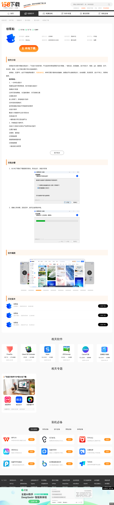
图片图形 (27, 20)
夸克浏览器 (106, 8)
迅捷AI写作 (53, 450)
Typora (33, 483)
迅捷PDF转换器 (16, 462)
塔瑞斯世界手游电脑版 (47, 483)
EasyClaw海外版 (67, 483)
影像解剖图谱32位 (25, 487)
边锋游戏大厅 (35, 480)
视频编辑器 (40, 72)
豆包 (96, 8)
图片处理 (36, 20)
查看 (31, 439)
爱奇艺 (100, 8)
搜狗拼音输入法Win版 (26, 483)
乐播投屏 (90, 450)
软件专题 (66, 13)
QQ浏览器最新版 (78, 480)
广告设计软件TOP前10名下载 (15, 377)
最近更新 (85, 14)
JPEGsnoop (66, 354)
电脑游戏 (48, 13)
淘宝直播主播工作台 (100, 483)
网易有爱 (107, 480)
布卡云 (12, 483)
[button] (24, 290)
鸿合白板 (65, 487)
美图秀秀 (8, 404)
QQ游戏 (83, 8)
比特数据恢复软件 (55, 462)
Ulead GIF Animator (28, 354)
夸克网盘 (44, 480)
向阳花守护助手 (88, 487)
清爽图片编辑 (104, 354)
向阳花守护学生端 (99, 487)
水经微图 (96, 480)
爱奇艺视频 (55, 480)
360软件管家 (90, 8)
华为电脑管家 (87, 480)
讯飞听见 (52, 438)
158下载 (11, 20)
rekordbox (76, 483)
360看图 (107, 483)
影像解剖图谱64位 (36, 487)
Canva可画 (85, 354)
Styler (47, 354)
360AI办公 (14, 450)
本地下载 (29, 49)
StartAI (86, 483)
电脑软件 (29, 13)
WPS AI (13, 437)
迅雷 (21, 480)
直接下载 (103, 306)
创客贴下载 (45, 20)
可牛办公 (90, 438)
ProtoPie (9, 354)
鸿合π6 (54, 487)
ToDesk (89, 462)
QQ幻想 (75, 487)
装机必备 (103, 13)
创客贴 (16, 304)
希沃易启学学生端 (46, 487)
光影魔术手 (30, 404)
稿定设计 (19, 404)
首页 (11, 13)
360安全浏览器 (14, 480)
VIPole (54, 483)
